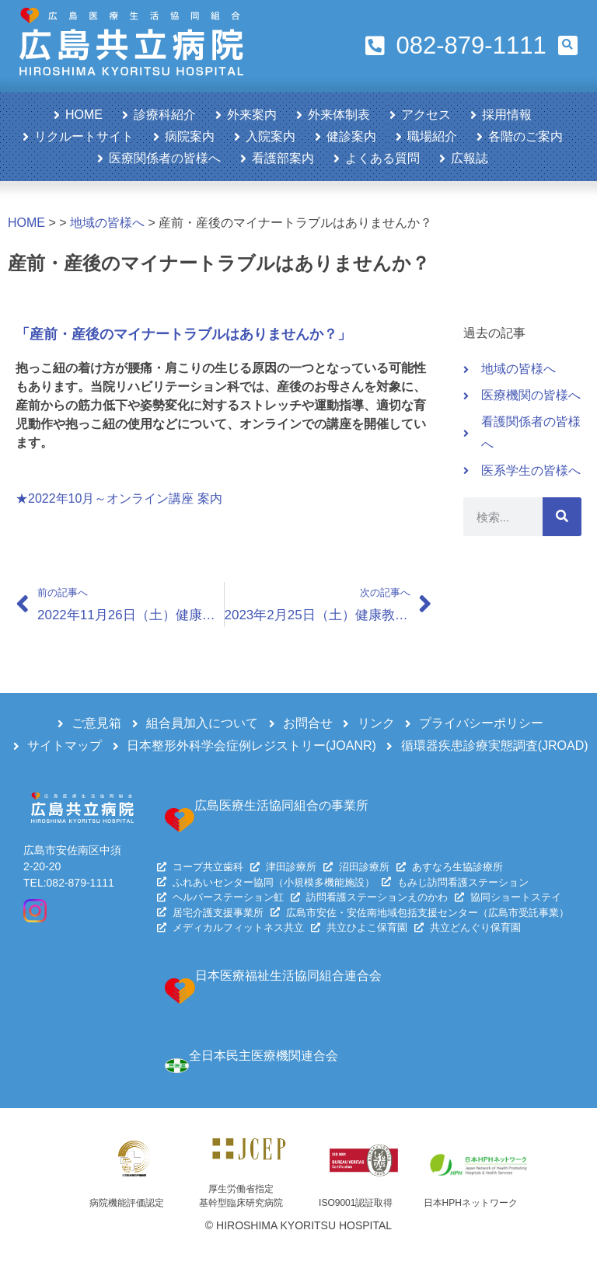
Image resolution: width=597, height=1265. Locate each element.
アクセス (426, 114)
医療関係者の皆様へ (165, 158)
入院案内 (270, 136)
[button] (568, 45)
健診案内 (351, 136)
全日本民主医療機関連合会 (263, 1055)
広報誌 (469, 158)
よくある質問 (382, 158)
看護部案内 (283, 158)
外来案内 (252, 114)
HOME (84, 114)
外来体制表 (339, 114)
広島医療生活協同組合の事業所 (281, 805)
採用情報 (507, 114)
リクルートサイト (84, 136)
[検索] (562, 516)
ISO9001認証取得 (356, 1202)
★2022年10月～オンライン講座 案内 (119, 498)
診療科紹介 (165, 114)
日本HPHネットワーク (471, 1202)
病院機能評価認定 (126, 1202)
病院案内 (190, 136)
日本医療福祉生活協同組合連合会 (288, 975)
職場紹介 (432, 136)
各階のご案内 (525, 136)
